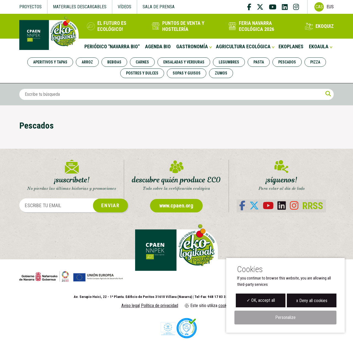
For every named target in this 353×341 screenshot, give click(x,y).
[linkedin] (284, 7)
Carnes (142, 62)
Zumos (221, 73)
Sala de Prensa (159, 6)
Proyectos (30, 6)
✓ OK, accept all (261, 300)
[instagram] (296, 7)
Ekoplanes (291, 46)
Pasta (258, 62)
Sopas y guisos (186, 73)
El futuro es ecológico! (111, 26)
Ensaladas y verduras (183, 62)
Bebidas (114, 62)
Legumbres (229, 62)
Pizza (315, 62)
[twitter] (260, 7)
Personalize (285, 317)
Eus (330, 6)
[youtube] (272, 7)
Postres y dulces (142, 73)
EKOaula (318, 46)
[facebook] (250, 7)
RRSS (312, 206)
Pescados (287, 62)
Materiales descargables (79, 6)
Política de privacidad (159, 305)
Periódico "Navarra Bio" (112, 46)
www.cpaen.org (176, 205)
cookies (225, 305)
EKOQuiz (324, 26)
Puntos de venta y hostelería (183, 26)
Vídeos (124, 6)
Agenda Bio (158, 46)
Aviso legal (130, 305)
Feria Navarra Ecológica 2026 (256, 26)
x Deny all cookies (311, 300)
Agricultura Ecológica (243, 46)
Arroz (87, 62)
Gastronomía (192, 46)
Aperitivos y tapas (50, 62)
